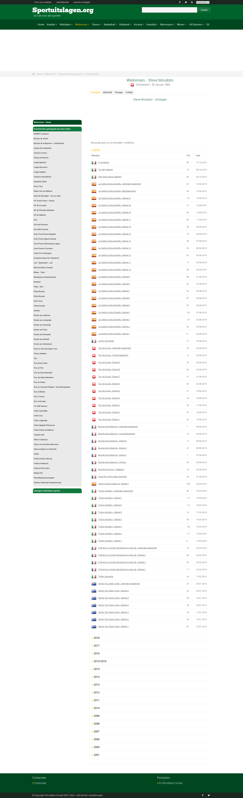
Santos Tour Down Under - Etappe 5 (113, 598)
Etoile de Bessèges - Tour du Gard (47, 196)
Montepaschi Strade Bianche (45, 277)
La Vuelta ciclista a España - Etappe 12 (114, 255)
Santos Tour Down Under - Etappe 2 (113, 619)
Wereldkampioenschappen (44, 478)
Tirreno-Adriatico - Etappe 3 (110, 526)
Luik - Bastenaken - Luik (43, 263)
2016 (97, 653)
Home (41, 24)
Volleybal (124, 24)
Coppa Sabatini (40, 172)
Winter (180, 24)
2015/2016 (100, 661)
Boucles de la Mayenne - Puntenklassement (116, 433)
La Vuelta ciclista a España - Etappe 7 (114, 291)
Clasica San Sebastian (42, 148)
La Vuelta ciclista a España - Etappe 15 (114, 234)
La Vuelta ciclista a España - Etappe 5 (114, 305)
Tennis (95, 24)
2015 (97, 669)
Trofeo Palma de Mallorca (44, 430)
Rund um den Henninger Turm (45, 349)
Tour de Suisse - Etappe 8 (109, 369)
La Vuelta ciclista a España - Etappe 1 (114, 333)
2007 (97, 731)
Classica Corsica (40, 153)
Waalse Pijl (38, 473)
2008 (97, 723)
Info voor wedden (43, 2)
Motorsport (166, 24)
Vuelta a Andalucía (41, 463)
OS (207, 24)
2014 (97, 677)
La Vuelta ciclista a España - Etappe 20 (114, 205)
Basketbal (109, 24)
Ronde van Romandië (42, 334)
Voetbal (51, 24)
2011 (97, 700)
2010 (97, 708)
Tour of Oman (39, 396)
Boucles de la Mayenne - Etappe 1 (112, 455)
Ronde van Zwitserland (43, 344)
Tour (35, 358)
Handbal (151, 24)
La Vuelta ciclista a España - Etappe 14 (114, 241)
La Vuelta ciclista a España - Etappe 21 (114, 198)
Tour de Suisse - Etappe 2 (109, 412)
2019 (97, 150)
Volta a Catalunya (40, 439)
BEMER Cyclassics (41, 134)
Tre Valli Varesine (40, 406)
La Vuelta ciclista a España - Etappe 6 (114, 298)
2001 (97, 755)
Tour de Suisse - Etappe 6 (109, 383)
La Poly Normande (106, 341)
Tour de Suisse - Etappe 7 (109, 376)
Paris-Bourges (39, 296)
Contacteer (40, 783)
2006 (97, 739)
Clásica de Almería (41, 158)
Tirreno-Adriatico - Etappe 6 (110, 505)
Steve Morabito (92, 74)
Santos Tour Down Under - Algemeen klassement (119, 583)
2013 (97, 684)
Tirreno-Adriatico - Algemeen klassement (115, 491)
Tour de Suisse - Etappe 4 (109, 398)
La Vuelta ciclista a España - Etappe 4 (114, 312)
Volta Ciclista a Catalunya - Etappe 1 (113, 483)
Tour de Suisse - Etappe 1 (109, 419)
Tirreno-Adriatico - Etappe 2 (110, 533)
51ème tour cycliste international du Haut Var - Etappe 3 (122, 555)
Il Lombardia (103, 162)
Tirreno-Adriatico (40, 353)
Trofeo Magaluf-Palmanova (44, 425)
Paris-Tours (38, 301)
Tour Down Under (40, 363)
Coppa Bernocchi (40, 167)
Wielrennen (81, 24)
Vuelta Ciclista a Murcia (43, 459)
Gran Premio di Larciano (43, 248)
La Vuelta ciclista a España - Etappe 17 (114, 219)
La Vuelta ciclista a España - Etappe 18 (114, 212)
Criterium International (42, 177)
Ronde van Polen (40, 330)
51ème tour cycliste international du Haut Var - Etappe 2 (122, 562)
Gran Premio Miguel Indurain (45, 239)
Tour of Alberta (39, 392)
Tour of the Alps (40, 401)
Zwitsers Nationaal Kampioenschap (47, 482)
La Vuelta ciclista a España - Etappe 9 (114, 276)
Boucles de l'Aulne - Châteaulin (111, 469)
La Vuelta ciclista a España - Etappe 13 (114, 248)
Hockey (138, 24)
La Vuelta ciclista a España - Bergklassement (117, 191)
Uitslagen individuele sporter (70, 74)
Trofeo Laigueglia (40, 420)
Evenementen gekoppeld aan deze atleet (57, 129)
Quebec (37, 310)
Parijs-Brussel (39, 291)
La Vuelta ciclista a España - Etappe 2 (114, 326)
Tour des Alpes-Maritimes (44, 377)
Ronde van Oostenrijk (42, 325)
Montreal (37, 282)
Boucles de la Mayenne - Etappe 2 (112, 448)
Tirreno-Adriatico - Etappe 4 (110, 519)
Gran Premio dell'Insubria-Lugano (47, 244)
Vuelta (36, 454)
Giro (35, 220)
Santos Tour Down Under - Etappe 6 (113, 590)
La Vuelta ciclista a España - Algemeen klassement (119, 184)
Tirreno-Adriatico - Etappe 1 (110, 540)
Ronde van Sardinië (41, 339)
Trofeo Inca (38, 416)
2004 (97, 747)
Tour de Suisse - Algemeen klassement (114, 348)
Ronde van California (42, 315)
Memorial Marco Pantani (43, 267)
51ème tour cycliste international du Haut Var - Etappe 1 (122, 569)
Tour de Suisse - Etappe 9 (109, 362)
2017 (97, 645)
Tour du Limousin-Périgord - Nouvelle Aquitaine (52, 387)
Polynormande (39, 306)
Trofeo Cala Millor (40, 411)
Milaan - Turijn (39, 272)
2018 (97, 638)
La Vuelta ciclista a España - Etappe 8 (114, 284)
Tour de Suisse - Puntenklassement (113, 355)
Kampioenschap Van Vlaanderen (46, 258)
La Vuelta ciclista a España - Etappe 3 (114, 319)
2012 (97, 692)
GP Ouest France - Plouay (44, 201)
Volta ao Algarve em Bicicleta (45, 449)
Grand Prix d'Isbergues (43, 253)
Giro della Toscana (41, 229)
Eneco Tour (38, 186)
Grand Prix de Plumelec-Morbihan (112, 476)
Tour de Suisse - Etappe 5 (109, 391)
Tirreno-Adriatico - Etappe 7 (110, 498)
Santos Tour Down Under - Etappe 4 (113, 605)
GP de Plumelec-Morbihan (44, 210)
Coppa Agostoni (40, 162)
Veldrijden (65, 24)
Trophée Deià (39, 435)
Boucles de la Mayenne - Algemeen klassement (118, 426)
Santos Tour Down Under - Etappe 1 (113, 626)
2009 (97, 716)
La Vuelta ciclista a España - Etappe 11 (114, 262)
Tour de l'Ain (38, 368)
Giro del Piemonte (41, 224)
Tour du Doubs (39, 382)
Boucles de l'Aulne (41, 139)
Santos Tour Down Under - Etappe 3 (113, 612)
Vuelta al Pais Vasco (42, 468)
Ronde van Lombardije (42, 320)
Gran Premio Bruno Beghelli (45, 234)
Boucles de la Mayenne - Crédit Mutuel (49, 143)
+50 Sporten (195, 24)
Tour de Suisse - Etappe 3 (109, 405)
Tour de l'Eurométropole (43, 373)
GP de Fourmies (40, 205)
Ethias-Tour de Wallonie (43, 191)
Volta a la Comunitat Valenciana (46, 444)
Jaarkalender (62, 2)
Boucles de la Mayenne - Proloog (112, 462)
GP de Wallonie (40, 215)
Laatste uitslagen (81, 2)
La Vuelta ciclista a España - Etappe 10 (114, 269)
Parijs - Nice (38, 287)
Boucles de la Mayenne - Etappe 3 (112, 441)
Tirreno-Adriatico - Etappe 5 (110, 512)
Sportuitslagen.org (44, 10)
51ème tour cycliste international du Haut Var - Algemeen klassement (127, 548)
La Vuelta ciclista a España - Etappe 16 (114, 226)
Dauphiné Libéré (40, 182)
